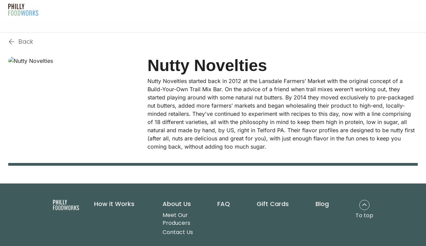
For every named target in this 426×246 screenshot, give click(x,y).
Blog (263, 9)
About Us (169, 9)
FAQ (202, 9)
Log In (358, 9)
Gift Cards (232, 9)
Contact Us (178, 232)
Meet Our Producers (176, 219)
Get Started (396, 9)
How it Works (114, 204)
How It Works (130, 9)
